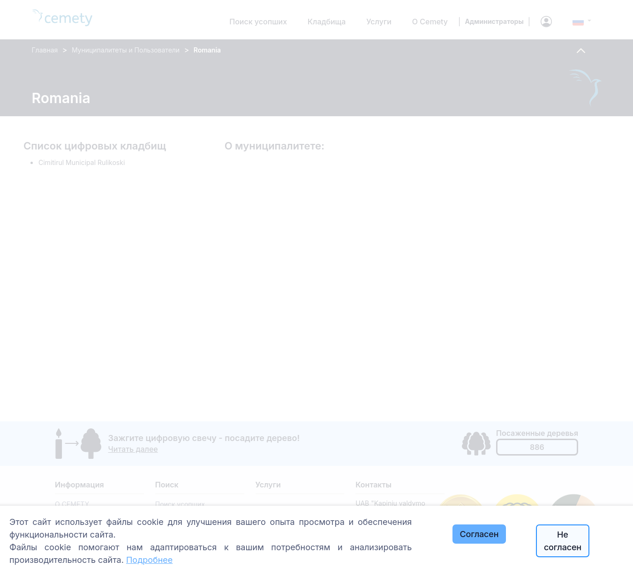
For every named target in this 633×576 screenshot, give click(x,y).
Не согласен (562, 541)
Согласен (479, 534)
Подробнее (149, 560)
